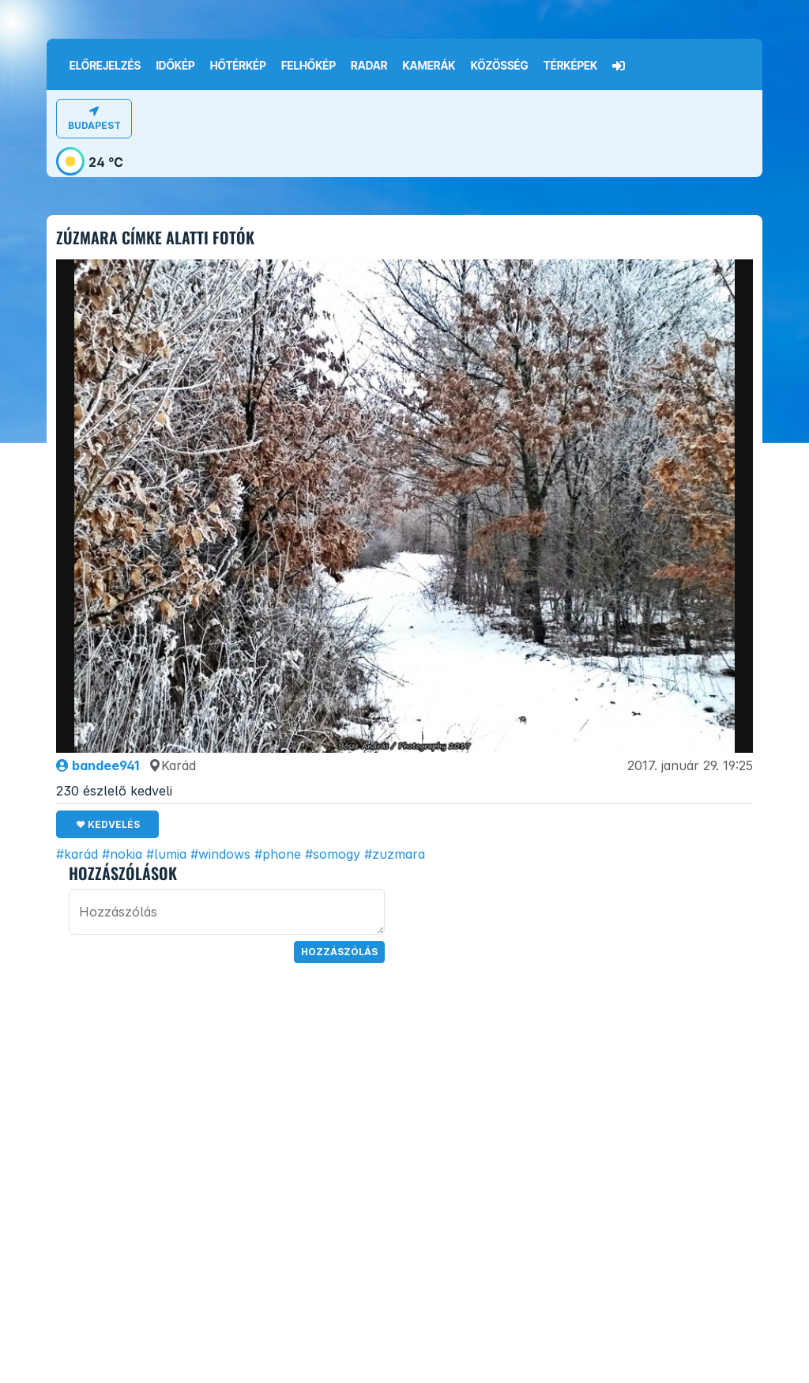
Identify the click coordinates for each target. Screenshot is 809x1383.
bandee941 (97, 765)
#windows (220, 854)
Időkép (175, 65)
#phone (277, 854)
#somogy (332, 854)
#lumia (166, 854)
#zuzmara (394, 854)
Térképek (570, 65)
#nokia (122, 854)
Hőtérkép (238, 65)
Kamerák (429, 65)
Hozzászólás (339, 952)
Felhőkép (308, 65)
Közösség (500, 65)
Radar (369, 65)
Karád (172, 765)
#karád (77, 854)
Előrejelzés (105, 65)
